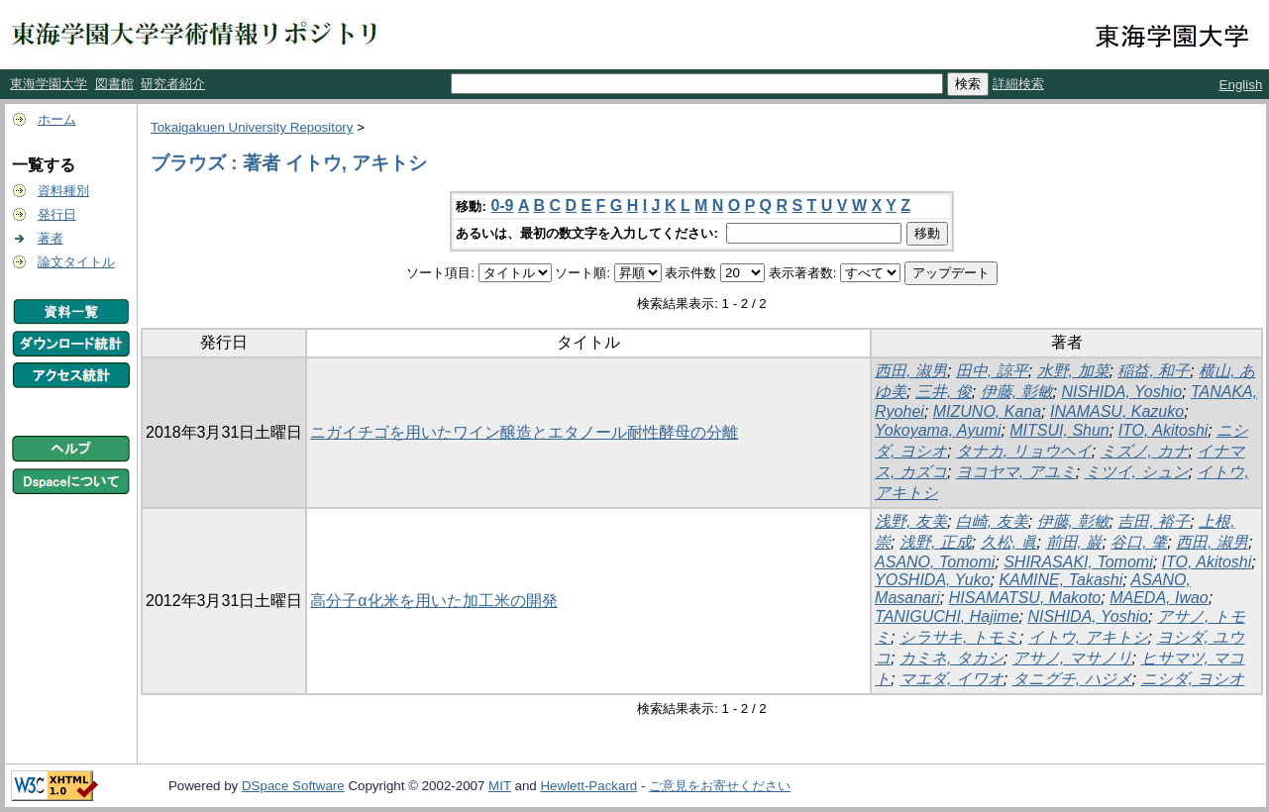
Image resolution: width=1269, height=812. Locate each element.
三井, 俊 (943, 391)
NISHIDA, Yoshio (1122, 391)
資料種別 (63, 190)
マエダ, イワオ (951, 678)
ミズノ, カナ (1145, 451)
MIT (499, 785)
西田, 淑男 (911, 370)
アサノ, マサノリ (1072, 658)
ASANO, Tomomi (935, 562)
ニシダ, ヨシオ (1193, 678)
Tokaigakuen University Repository (252, 127)
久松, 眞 (1009, 542)
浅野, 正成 (935, 542)
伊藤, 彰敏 (1017, 391)
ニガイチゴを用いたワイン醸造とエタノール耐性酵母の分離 (524, 432)
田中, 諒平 (992, 370)
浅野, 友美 (911, 521)
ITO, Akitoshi (1163, 430)
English (1241, 84)
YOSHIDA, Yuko (933, 579)
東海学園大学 (48, 83)
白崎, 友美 (992, 521)
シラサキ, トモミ (959, 637)
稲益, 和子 (1153, 370)
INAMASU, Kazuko (1117, 411)
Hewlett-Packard (588, 785)
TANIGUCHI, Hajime (947, 616)
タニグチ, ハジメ (1072, 678)
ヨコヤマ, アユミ (1016, 471)
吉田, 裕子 (1153, 521)
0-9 (501, 205)
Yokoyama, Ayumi (938, 430)
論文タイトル (76, 261)
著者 (50, 238)
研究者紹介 (173, 83)
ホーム (57, 119)
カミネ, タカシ (951, 658)
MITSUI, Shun (1059, 430)
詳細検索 (1018, 83)
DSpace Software (293, 785)
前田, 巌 (1074, 542)
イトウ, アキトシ (1088, 637)
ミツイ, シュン (1137, 471)
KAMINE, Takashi (1060, 579)
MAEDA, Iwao (1159, 597)
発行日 (57, 214)
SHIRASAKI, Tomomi (1078, 562)
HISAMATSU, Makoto (1025, 597)
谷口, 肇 (1138, 542)
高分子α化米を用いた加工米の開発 (433, 600)
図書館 (114, 83)
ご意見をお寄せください (720, 785)
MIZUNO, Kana (987, 411)
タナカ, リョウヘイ (1024, 451)
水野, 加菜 (1073, 370)
